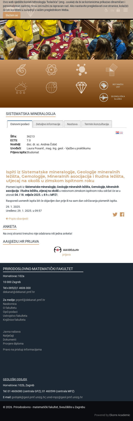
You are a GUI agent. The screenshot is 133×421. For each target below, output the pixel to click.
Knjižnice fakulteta (14, 319)
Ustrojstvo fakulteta (15, 315)
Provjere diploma (13, 343)
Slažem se (12, 15)
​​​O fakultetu (10, 307)
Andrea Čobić (49, 144)
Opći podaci (10, 311)
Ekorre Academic (119, 415)
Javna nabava (12, 331)
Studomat (33, 152)
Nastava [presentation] (72, 124)
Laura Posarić (36, 148)
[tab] (19, 124)
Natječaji (8, 335)
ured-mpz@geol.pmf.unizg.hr (65, 397)
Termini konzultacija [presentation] (97, 124)
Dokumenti (9, 339)
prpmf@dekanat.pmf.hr (30, 299)
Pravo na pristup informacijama (23, 349)
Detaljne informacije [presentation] (48, 124)
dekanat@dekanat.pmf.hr (19, 292)
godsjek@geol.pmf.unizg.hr (29, 397)
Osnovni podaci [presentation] (19, 124)
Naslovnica (10, 303)
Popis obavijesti (17, 218)
